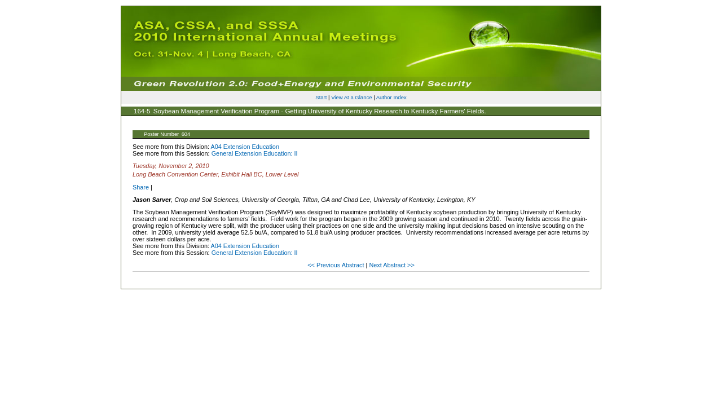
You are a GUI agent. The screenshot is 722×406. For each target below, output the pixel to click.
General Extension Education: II (255, 153)
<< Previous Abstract (336, 265)
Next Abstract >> (391, 265)
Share (141, 187)
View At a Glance (351, 97)
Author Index (391, 97)
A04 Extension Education (244, 146)
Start (321, 97)
